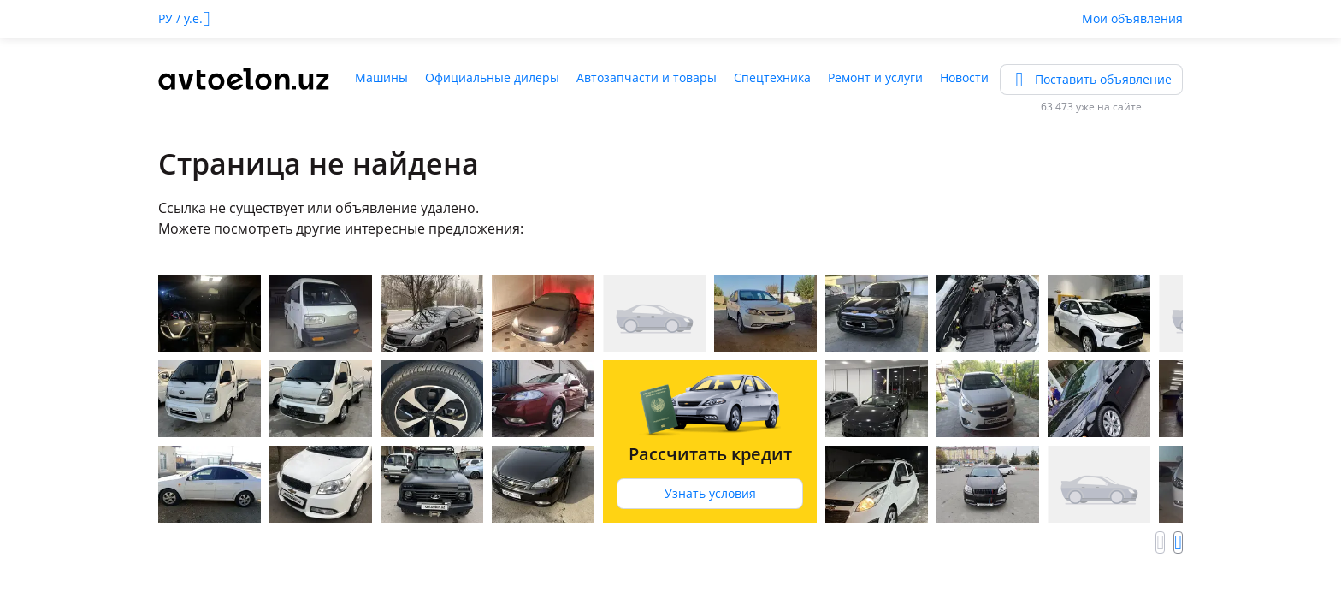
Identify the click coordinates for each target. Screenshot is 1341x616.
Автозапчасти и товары (646, 77)
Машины (381, 77)
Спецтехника (772, 77)
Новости (964, 77)
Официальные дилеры (492, 77)
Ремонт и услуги (875, 77)
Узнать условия (710, 493)
